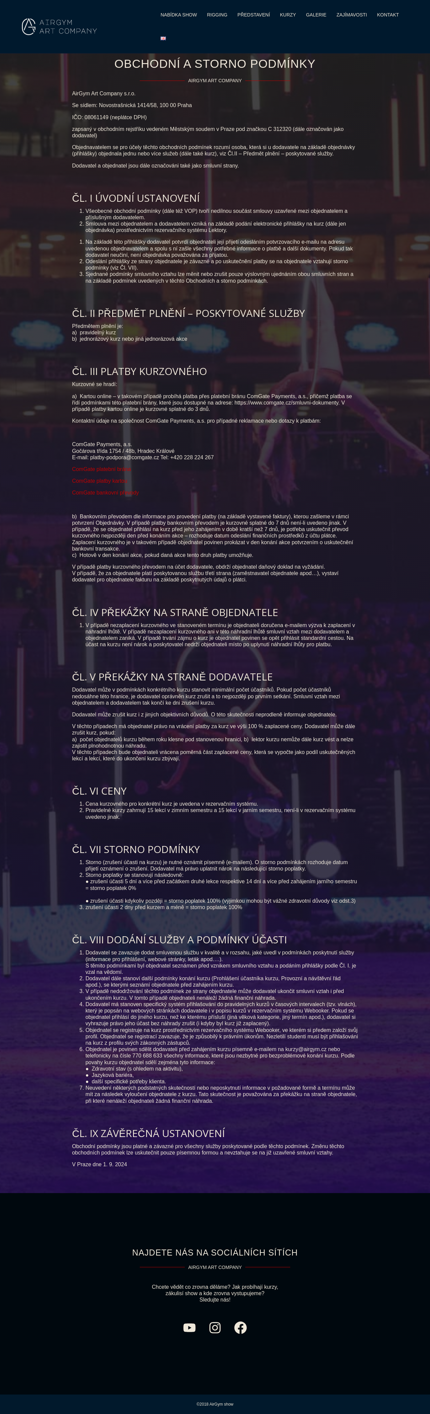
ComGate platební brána (101, 469)
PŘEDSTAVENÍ (254, 14)
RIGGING (217, 14)
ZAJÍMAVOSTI (352, 14)
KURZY (288, 14)
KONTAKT (388, 14)
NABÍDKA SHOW (179, 14)
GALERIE (316, 14)
